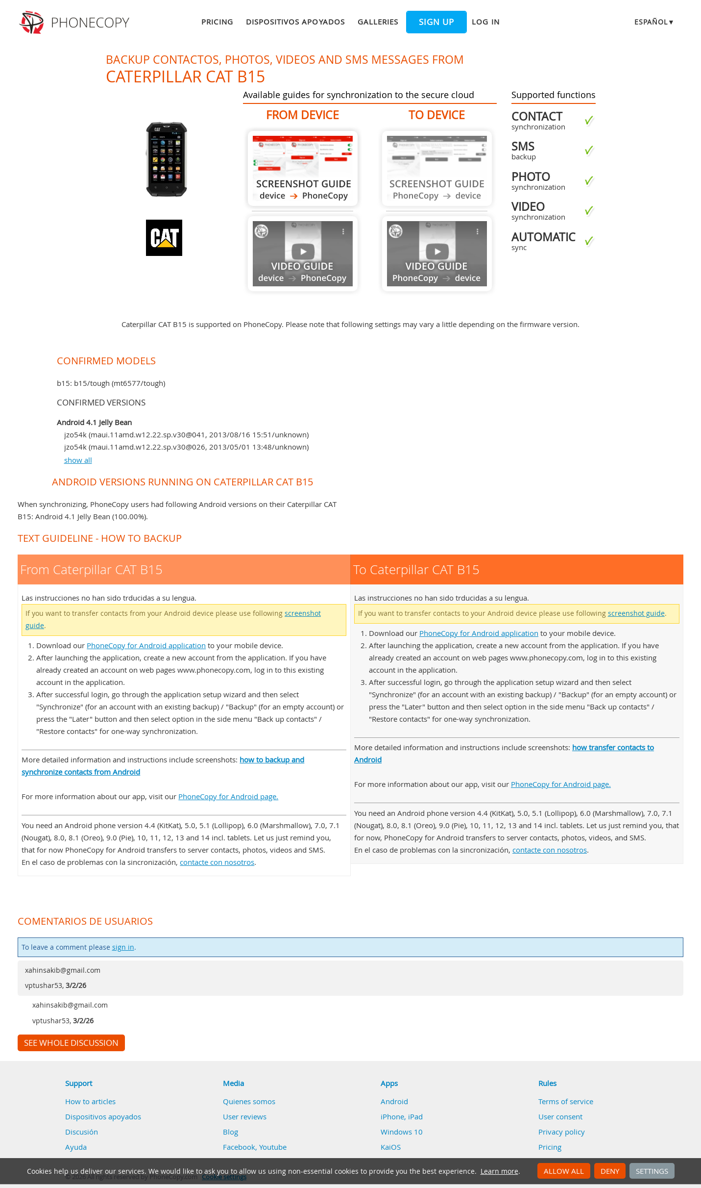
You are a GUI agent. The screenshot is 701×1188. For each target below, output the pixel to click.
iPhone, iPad (402, 1116)
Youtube (273, 1147)
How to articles (90, 1101)
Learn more (499, 1171)
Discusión (81, 1132)
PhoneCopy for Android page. (228, 796)
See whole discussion (71, 1042)
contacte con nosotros (217, 862)
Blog (230, 1132)
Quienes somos (249, 1101)
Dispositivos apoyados (295, 21)
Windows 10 (402, 1132)
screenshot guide (636, 613)
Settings (652, 1171)
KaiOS (391, 1147)
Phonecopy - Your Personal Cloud (76, 22)
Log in (485, 21)
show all (78, 460)
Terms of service (565, 1101)
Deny (610, 1171)
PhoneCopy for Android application (146, 645)
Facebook (239, 1147)
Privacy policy (561, 1132)
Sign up (436, 22)
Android (394, 1101)
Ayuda (76, 1147)
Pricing (217, 21)
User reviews (244, 1116)
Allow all (564, 1171)
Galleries (378, 21)
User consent (560, 1116)
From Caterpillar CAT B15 (303, 168)
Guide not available (303, 253)
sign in (123, 947)
